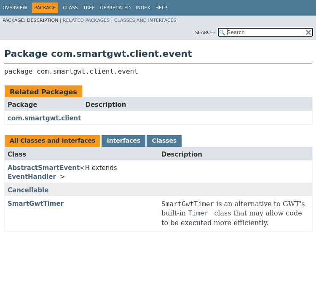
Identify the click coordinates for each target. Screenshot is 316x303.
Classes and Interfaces (145, 20)
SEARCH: (205, 32)
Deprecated (115, 8)
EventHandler (32, 177)
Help (161, 8)
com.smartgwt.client (44, 118)
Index (143, 8)
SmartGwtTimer (36, 203)
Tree (89, 8)
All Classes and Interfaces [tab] (52, 140)
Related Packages (86, 20)
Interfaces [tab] (123, 140)
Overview (15, 8)
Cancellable (28, 190)
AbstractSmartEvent (44, 168)
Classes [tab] (164, 140)
